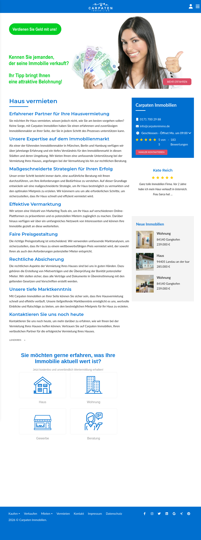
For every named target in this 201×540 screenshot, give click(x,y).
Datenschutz (114, 513)
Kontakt (79, 513)
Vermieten (63, 513)
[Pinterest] (189, 513)
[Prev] (136, 187)
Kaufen (13, 513)
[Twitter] (159, 513)
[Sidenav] (197, 6)
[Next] (189, 187)
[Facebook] (144, 513)
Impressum (95, 513)
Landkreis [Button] (15, 340)
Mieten (45, 513)
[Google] (174, 513)
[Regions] (25, 340)
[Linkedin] (167, 513)
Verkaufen (30, 513)
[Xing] (181, 513)
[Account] (190, 6)
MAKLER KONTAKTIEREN (151, 152)
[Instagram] (152, 513)
